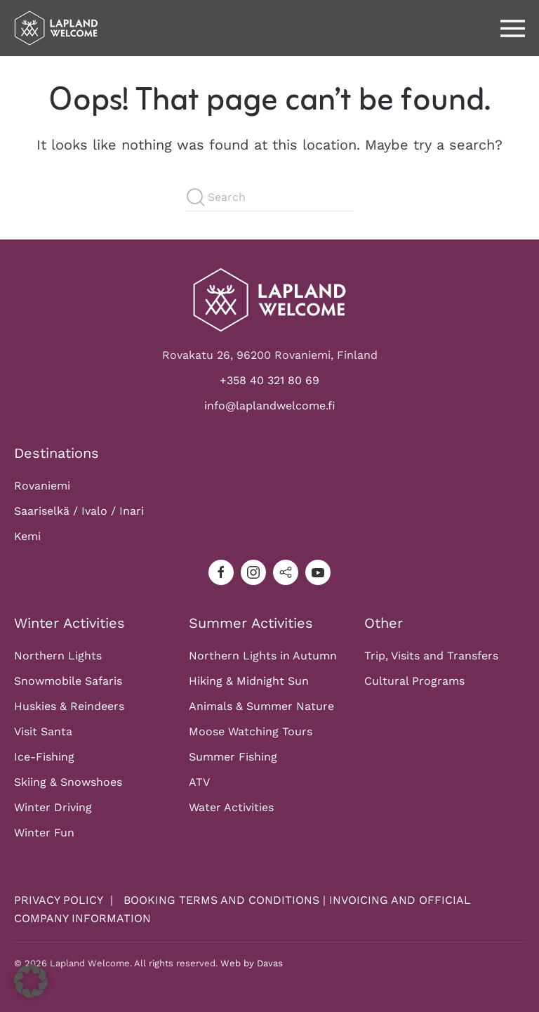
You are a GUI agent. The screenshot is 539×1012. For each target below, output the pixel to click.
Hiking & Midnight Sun (249, 681)
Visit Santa (43, 731)
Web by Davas (251, 963)
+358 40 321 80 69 (269, 380)
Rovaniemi (42, 485)
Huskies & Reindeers (69, 706)
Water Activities (231, 807)
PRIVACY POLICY (60, 900)
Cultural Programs (414, 681)
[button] (512, 28)
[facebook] (221, 572)
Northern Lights (58, 655)
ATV (199, 782)
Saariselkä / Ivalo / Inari (79, 511)
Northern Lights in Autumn (263, 655)
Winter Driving (53, 807)
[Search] (269, 197)
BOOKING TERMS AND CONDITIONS (221, 900)
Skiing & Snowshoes (68, 782)
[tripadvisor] (285, 572)
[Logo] (269, 298)
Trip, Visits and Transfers (431, 655)
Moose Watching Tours (250, 731)
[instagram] (253, 572)
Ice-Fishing (44, 756)
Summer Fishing (233, 756)
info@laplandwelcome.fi (269, 405)
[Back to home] (56, 28)
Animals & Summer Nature (261, 706)
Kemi (27, 536)
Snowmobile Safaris (68, 681)
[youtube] (318, 572)
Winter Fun (44, 832)
